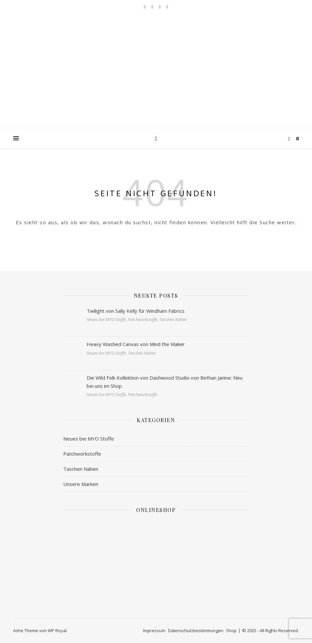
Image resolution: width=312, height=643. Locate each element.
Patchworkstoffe (82, 453)
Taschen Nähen (80, 469)
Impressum (154, 630)
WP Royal (57, 630)
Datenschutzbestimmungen (195, 630)
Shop (231, 630)
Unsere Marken (80, 484)
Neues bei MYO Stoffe (88, 438)
